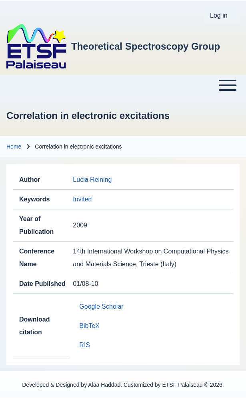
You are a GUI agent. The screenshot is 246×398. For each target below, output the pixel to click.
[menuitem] (222, 15)
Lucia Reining (92, 179)
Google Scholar (101, 306)
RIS (84, 345)
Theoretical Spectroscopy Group (145, 46)
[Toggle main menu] (123, 85)
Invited (82, 199)
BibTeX (89, 325)
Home (13, 146)
